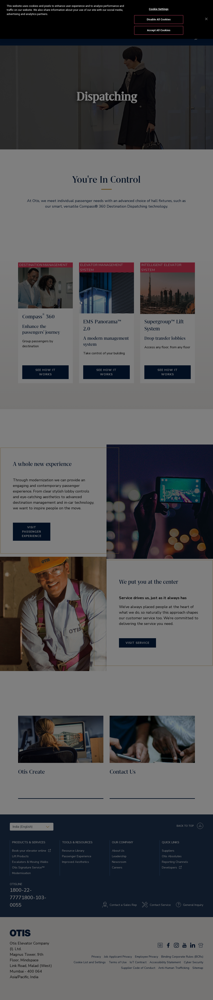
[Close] (206, 13)
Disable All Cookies (159, 14)
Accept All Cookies (158, 24)
